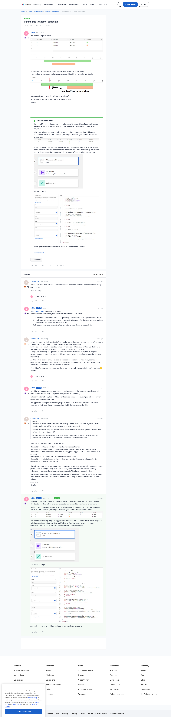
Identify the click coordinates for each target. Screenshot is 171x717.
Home (23, 12)
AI (14, 689)
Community (115, 684)
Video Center (83, 680)
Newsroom (145, 689)
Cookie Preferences (117, 713)
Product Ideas (74, 4)
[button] (130, 4)
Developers (114, 680)
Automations (36, 260)
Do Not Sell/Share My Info (97, 713)
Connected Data (20, 694)
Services (113, 675)
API (57, 713)
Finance (49, 694)
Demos (81, 684)
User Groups (62, 4)
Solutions (50, 665)
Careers (144, 675)
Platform (17, 665)
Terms (82, 713)
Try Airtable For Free (149, 694)
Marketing (50, 675)
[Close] (42, 698)
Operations (50, 680)
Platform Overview (21, 670)
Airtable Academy (85, 670)
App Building (19, 684)
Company (145, 665)
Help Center (103, 4)
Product (49, 670)
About (143, 670)
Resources (114, 665)
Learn (80, 665)
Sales (48, 689)
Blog (143, 680)
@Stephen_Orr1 (38, 311)
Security (50, 713)
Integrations (19, 675)
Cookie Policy (32, 709)
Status (144, 684)
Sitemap (65, 713)
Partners (113, 670)
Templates (114, 689)
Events (84, 4)
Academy (93, 4)
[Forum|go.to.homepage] (31, 4)
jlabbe (32, 32)
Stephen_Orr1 (35, 281)
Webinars (82, 694)
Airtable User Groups (35, 12)
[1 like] (38, 296)
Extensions (18, 680)
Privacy (74, 713)
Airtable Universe (117, 694)
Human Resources (53, 684)
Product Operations (52, 12)
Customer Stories (85, 689)
